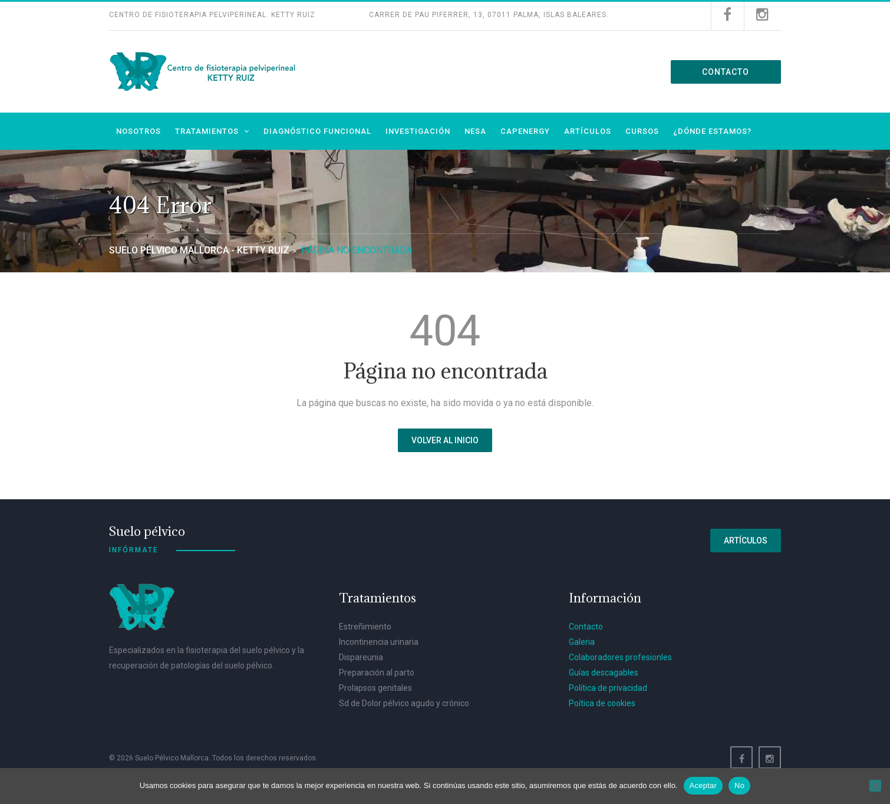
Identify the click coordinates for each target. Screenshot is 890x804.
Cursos (642, 131)
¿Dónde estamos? (712, 131)
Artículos (587, 131)
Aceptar (703, 785)
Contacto (725, 72)
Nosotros (138, 131)
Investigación (417, 131)
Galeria (582, 642)
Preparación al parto (376, 672)
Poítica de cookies (602, 703)
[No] (875, 786)
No (739, 785)
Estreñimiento (365, 626)
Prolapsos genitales (375, 688)
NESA (475, 131)
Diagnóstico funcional (317, 131)
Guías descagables (603, 672)
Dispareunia (361, 657)
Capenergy (525, 131)
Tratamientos (207, 131)
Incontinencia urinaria (378, 642)
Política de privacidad (608, 688)
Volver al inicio (445, 440)
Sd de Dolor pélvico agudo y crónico (404, 703)
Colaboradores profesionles (620, 657)
